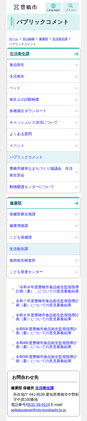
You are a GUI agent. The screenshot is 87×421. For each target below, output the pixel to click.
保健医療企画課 (22, 214)
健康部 (43, 39)
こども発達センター (26, 272)
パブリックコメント (26, 157)
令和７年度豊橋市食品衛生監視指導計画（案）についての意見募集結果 (47, 303)
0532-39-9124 (38, 405)
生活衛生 (17, 76)
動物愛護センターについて (32, 187)
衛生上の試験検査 (24, 99)
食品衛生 (17, 65)
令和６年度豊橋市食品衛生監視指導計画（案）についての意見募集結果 (47, 317)
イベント (17, 146)
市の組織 (29, 39)
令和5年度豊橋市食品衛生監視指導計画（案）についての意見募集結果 (46, 331)
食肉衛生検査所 (22, 260)
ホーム (13, 39)
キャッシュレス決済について (34, 122)
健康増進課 (19, 226)
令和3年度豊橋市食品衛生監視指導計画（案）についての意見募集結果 (46, 359)
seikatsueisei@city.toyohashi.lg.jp (38, 410)
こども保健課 (21, 237)
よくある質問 (21, 134)
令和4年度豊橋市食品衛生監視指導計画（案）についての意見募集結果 (46, 345)
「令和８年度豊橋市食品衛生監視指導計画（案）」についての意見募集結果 (47, 289)
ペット (15, 88)
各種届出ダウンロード (28, 111)
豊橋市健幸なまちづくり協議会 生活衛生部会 (41, 172)
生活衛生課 (60, 39)
